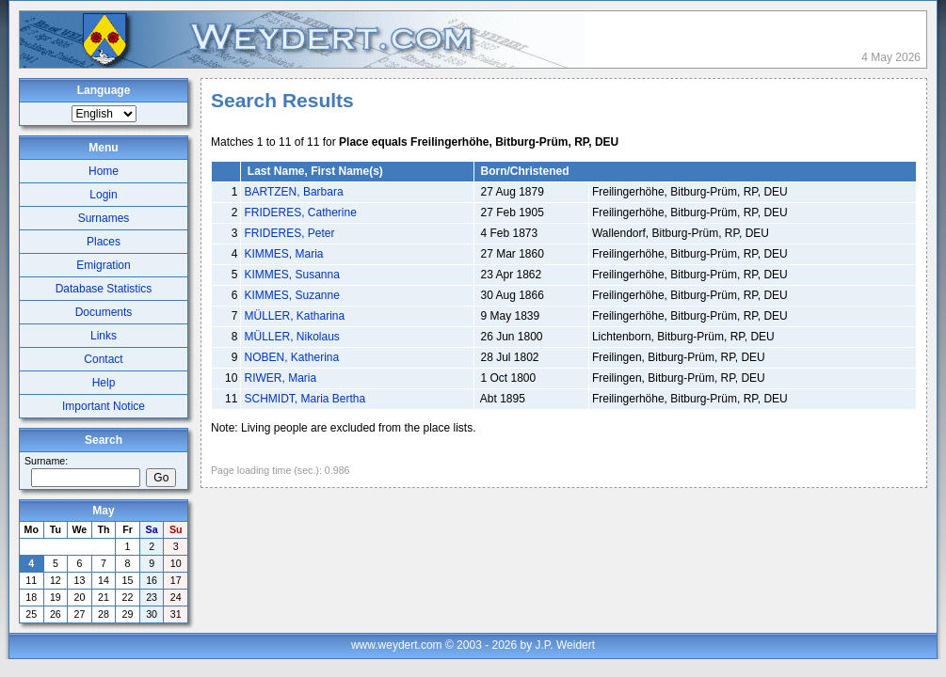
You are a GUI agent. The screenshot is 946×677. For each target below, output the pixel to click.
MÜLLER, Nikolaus (291, 336)
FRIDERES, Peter (289, 233)
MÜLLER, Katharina (294, 316)
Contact (103, 359)
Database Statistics (104, 288)
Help (104, 382)
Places (103, 241)
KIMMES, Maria (283, 253)
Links (103, 335)
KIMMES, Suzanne (291, 295)
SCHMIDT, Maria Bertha (304, 398)
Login (103, 194)
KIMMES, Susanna (291, 274)
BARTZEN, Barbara (293, 191)
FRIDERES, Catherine (300, 212)
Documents (104, 312)
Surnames (104, 218)
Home (103, 171)
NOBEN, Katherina (291, 357)
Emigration (103, 265)
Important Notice (103, 406)
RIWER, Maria (280, 378)
